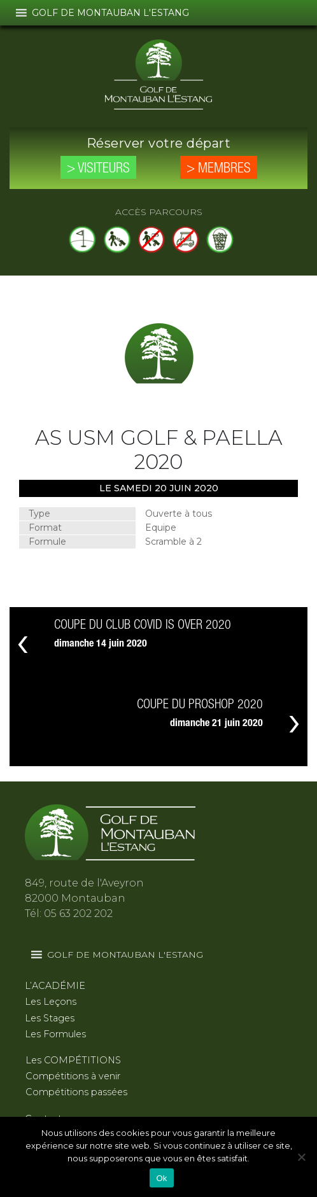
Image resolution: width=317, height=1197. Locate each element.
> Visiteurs (98, 168)
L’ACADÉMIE (55, 985)
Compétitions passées (76, 1092)
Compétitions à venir (72, 1076)
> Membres (219, 168)
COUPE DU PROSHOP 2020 (200, 705)
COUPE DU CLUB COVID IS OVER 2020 (142, 625)
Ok (161, 1178)
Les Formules (55, 1034)
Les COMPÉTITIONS (73, 1060)
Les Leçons (50, 1001)
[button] (110, 12)
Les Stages (49, 1018)
